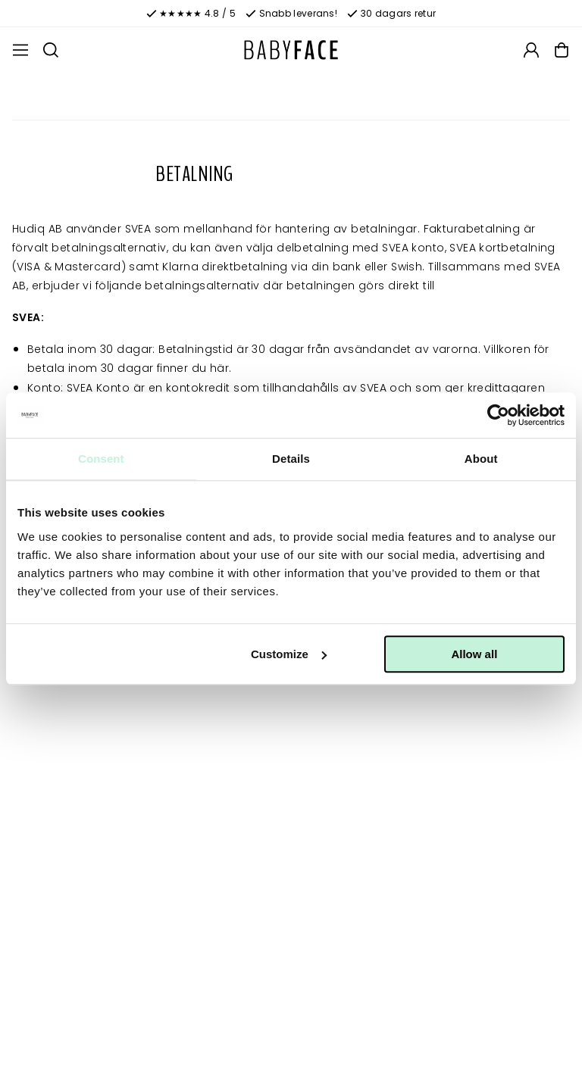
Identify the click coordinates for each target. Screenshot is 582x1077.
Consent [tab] (101, 458)
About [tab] (481, 458)
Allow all (474, 654)
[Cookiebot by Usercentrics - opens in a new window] (498, 415)
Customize (289, 654)
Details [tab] (291, 458)
